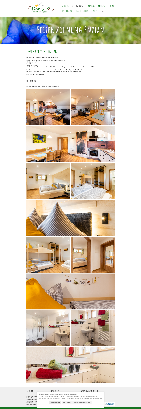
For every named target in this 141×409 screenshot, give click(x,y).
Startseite (66, 5)
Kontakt (112, 5)
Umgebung (102, 5)
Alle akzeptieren (55, 402)
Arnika (85, 11)
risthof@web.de (31, 404)
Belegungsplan (67, 11)
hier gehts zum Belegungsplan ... (36, 74)
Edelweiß (94, 11)
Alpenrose (77, 11)
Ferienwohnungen (79, 5)
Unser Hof (92, 5)
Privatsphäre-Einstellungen (82, 402)
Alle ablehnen (67, 402)
